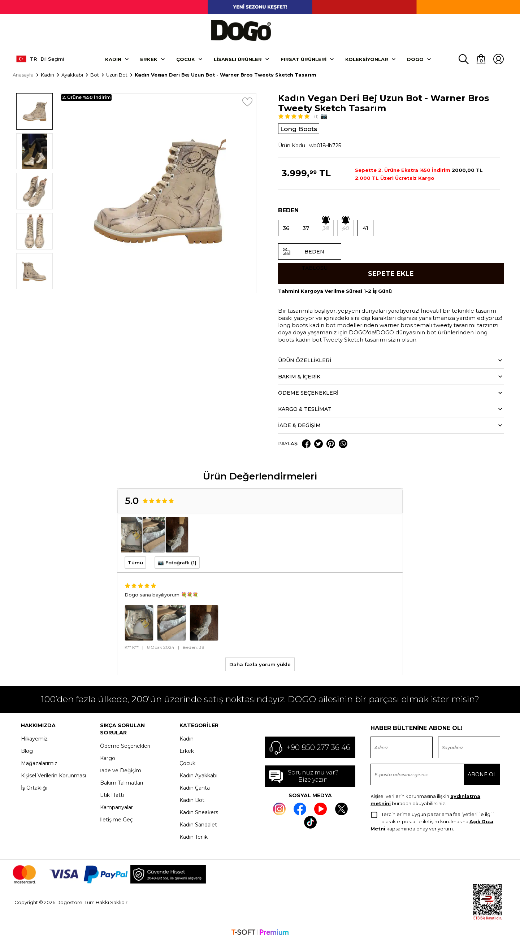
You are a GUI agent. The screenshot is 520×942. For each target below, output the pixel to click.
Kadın (113, 59)
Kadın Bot (191, 801)
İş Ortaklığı (34, 788)
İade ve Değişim (120, 771)
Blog (27, 751)
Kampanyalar (116, 808)
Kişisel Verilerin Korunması (53, 776)
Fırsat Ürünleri (303, 59)
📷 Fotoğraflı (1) (177, 563)
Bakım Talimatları (121, 783)
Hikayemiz (34, 739)
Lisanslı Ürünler (238, 59)
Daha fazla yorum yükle (260, 665)
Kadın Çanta (194, 788)
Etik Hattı (112, 796)
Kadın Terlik (193, 837)
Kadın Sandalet (198, 825)
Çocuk (185, 59)
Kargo (107, 759)
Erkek (148, 59)
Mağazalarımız (39, 764)
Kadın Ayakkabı (198, 776)
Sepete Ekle (391, 274)
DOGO (415, 59)
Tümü (135, 563)
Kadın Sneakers (198, 813)
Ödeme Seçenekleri (125, 746)
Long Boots (300, 129)
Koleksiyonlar (366, 59)
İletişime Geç (116, 820)
